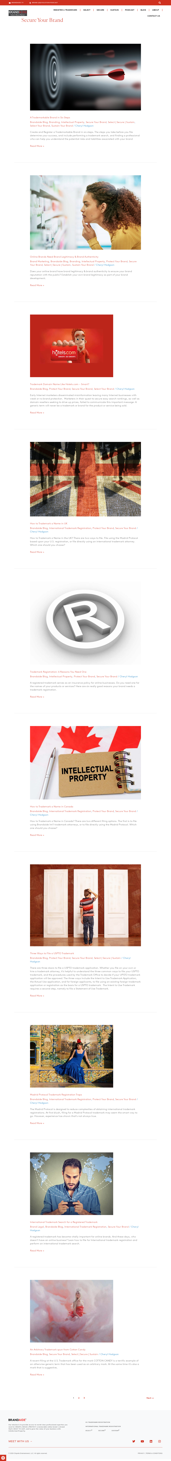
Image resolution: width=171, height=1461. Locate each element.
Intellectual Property (72, 122)
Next (150, 1399)
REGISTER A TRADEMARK (65, 10)
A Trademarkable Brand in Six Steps (50, 117)
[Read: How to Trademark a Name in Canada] (85, 763)
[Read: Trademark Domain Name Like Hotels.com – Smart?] (71, 345)
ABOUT (155, 10)
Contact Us (153, 16)
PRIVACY (141, 1455)
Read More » (37, 146)
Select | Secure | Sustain (121, 122)
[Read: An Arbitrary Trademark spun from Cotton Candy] (71, 1312)
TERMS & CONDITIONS (154, 1455)
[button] (160, 3)
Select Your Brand (40, 125)
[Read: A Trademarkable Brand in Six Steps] (85, 76)
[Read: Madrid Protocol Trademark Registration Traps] (71, 1057)
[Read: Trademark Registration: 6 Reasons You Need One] (85, 623)
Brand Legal (37, 1228)
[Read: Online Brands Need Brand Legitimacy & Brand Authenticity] (85, 212)
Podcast (129, 10)
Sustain (114, 10)
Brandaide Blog (39, 122)
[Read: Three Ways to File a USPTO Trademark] (85, 906)
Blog (143, 10)
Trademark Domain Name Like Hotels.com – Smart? (59, 384)
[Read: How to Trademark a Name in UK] (85, 479)
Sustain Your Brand (62, 125)
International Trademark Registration (70, 528)
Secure (100, 10)
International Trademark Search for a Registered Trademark (64, 1223)
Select (86, 10)
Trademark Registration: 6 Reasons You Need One (58, 672)
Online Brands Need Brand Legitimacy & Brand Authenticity (64, 256)
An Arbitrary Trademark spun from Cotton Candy (58, 1351)
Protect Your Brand (116, 261)
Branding (54, 122)
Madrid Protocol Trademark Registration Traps (56, 1095)
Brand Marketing (39, 261)
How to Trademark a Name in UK (48, 523)
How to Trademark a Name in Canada (51, 807)
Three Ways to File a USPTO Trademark (52, 954)
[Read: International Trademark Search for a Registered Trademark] (71, 1184)
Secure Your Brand (96, 122)
